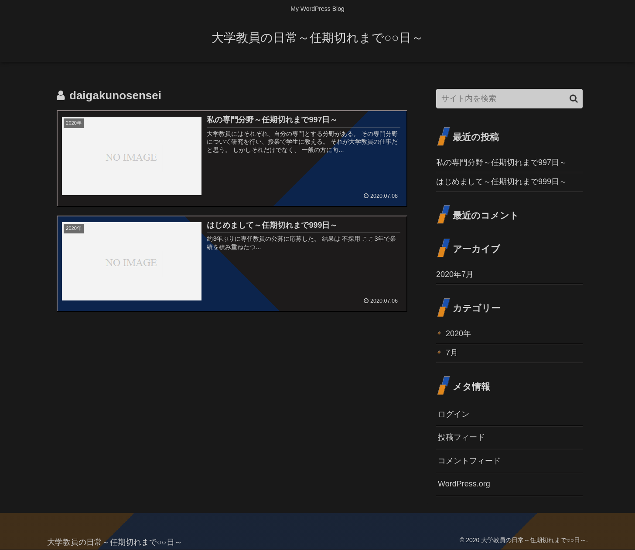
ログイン (453, 414)
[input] (509, 98)
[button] (573, 99)
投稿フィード (461, 437)
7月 (452, 352)
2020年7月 (455, 274)
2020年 (458, 333)
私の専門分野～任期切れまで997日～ (501, 162)
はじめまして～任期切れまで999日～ (501, 181)
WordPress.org (464, 483)
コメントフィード (469, 460)
